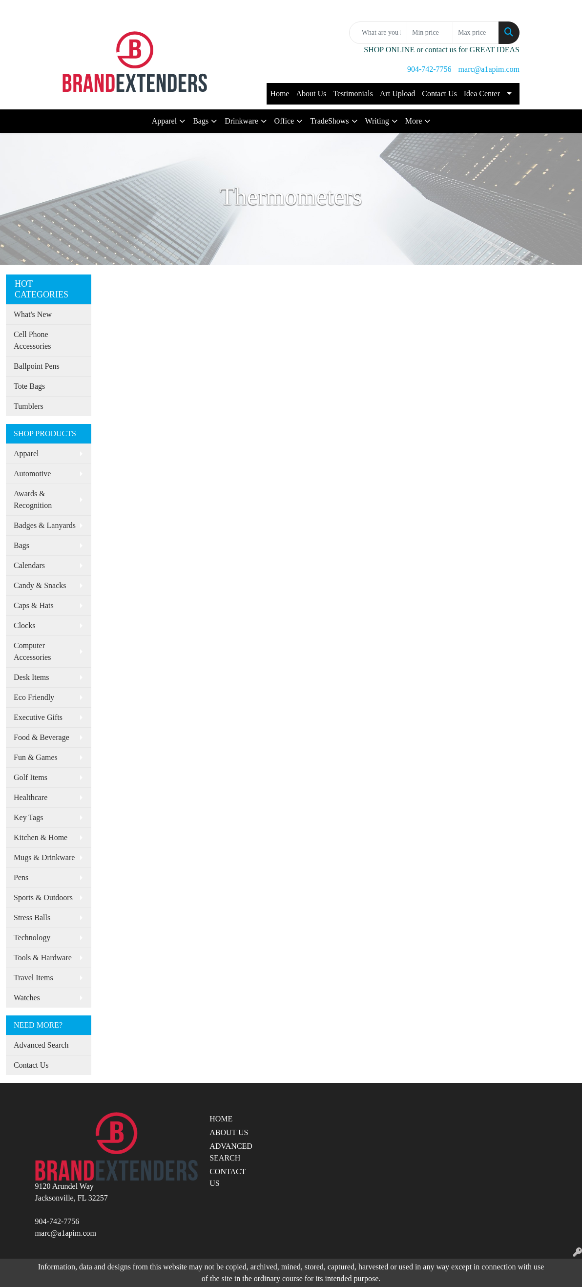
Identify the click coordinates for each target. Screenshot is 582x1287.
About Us (311, 93)
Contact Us (439, 93)
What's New (33, 314)
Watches (27, 997)
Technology (32, 937)
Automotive (32, 473)
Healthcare (30, 797)
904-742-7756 (429, 69)
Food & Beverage (41, 737)
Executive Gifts (38, 717)
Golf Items (30, 777)
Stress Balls (32, 917)
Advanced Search (41, 1045)
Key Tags (28, 817)
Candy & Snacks (40, 585)
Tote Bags (29, 386)
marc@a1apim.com (489, 69)
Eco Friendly (34, 697)
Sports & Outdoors (43, 897)
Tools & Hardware (43, 957)
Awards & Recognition (33, 499)
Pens (21, 877)
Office (284, 121)
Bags (200, 121)
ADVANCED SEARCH (230, 1152)
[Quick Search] (378, 32)
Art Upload (397, 93)
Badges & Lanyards (45, 525)
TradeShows (329, 121)
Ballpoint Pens (37, 366)
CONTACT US (227, 1177)
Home (279, 93)
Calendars (29, 565)
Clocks (24, 625)
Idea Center (482, 93)
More (413, 121)
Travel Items (33, 977)
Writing (377, 121)
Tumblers (28, 406)
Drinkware (241, 121)
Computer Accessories (32, 651)
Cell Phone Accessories (32, 340)
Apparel (164, 121)
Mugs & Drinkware (44, 857)
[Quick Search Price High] (476, 32)
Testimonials (353, 93)
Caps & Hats (34, 605)
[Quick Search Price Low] (430, 32)
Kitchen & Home (40, 837)
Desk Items (31, 677)
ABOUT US (228, 1132)
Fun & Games (36, 757)
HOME (220, 1119)
